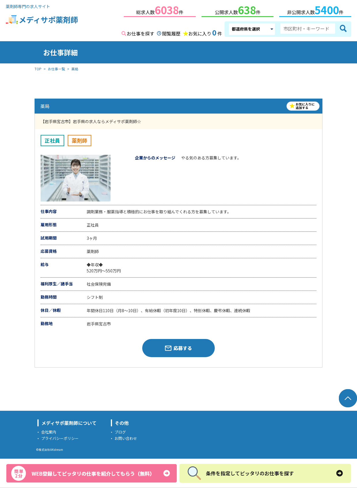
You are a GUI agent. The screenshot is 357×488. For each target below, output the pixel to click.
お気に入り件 (205, 32)
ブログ (120, 431)
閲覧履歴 (171, 32)
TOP (38, 67)
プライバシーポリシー (60, 437)
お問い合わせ (126, 437)
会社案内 (48, 431)
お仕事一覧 (56, 67)
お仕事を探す (140, 32)
